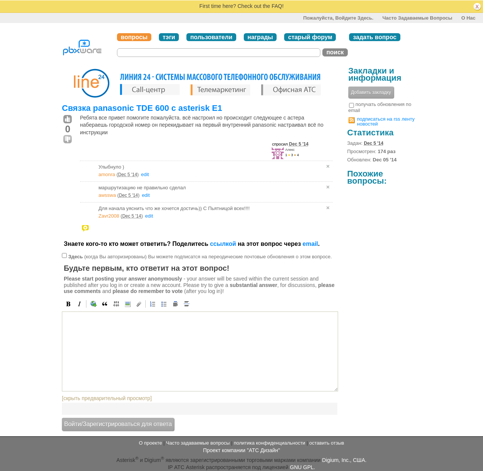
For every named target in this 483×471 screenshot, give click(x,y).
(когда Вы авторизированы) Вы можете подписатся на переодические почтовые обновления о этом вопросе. (200, 256)
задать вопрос (374, 37)
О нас (468, 18)
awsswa (107, 195)
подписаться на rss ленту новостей (386, 121)
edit (145, 174)
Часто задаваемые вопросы (417, 18)
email (310, 244)
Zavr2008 (108, 216)
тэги (169, 37)
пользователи (211, 37)
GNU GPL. (302, 467)
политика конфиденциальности (269, 443)
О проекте (150, 443)
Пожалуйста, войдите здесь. (338, 18)
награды (260, 37)
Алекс (290, 150)
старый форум (310, 37)
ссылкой (223, 244)
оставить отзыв (326, 443)
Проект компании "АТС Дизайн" (241, 450)
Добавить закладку (371, 92)
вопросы (134, 37)
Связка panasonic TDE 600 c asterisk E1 (142, 108)
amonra (106, 174)
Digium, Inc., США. (344, 460)
